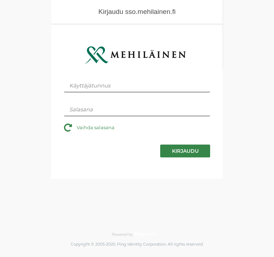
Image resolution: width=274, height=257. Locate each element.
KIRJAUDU (185, 151)
